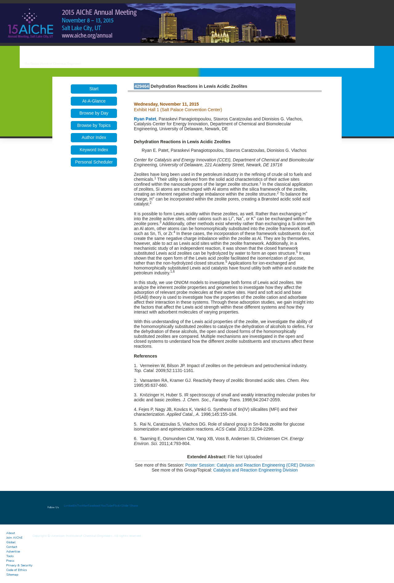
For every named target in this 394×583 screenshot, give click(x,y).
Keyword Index (94, 149)
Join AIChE (14, 537)
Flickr (117, 505)
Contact (11, 547)
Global (10, 542)
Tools (10, 556)
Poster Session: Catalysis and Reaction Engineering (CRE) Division (249, 465)
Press (10, 560)
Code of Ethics (16, 570)
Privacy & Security (19, 565)
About (10, 533)
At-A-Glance (94, 101)
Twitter (82, 505)
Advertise (13, 551)
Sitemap (12, 574)
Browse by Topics (94, 125)
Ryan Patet (145, 118)
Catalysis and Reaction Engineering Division (255, 470)
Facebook (94, 505)
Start (93, 88)
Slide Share (129, 505)
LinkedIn (70, 505)
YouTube (107, 505)
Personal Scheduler (94, 162)
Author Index (94, 137)
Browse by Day (93, 113)
